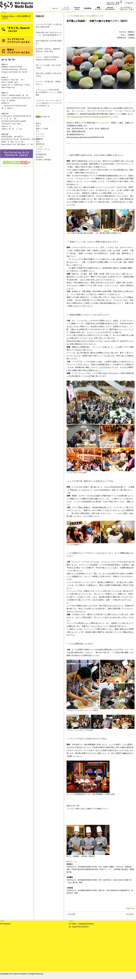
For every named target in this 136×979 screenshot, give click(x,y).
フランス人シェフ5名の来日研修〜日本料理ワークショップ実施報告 (49, 92)
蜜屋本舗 (39, 139)
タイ (37, 131)
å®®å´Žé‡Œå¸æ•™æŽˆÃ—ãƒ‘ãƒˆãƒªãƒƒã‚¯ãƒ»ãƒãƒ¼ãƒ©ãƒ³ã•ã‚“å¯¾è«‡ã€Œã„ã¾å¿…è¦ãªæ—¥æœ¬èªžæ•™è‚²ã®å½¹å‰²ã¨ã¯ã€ (16, 139)
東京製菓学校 (41, 154)
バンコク (39, 147)
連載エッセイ (98, 8)
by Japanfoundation (79, 926)
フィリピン (40, 134)
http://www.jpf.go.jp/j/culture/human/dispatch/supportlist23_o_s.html (92, 117)
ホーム (55, 8)
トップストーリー (66, 8)
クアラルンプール (43, 149)
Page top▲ (130, 908)
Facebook (39, 157)
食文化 (38, 123)
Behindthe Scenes (110, 8)
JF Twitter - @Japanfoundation (81, 924)
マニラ (38, 152)
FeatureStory (77, 8)
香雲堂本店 (40, 144)
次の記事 (129, 914)
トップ (69, 16)
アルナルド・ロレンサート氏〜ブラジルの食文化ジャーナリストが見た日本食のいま (49, 103)
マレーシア (40, 136)
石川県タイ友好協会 (43, 160)
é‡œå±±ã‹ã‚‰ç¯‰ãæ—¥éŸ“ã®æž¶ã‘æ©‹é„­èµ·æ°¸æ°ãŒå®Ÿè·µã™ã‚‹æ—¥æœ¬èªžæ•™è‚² (16, 82)
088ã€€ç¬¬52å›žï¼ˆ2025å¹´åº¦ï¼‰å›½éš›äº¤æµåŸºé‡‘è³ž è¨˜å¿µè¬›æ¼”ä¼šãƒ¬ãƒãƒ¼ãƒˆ (14, 68)
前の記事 (71, 914)
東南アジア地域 (42, 129)
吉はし (38, 142)
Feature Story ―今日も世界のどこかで (16, 17)
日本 (37, 126)
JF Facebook (5, 924)
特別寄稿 (87, 8)
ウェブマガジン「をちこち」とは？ (126, 8)
